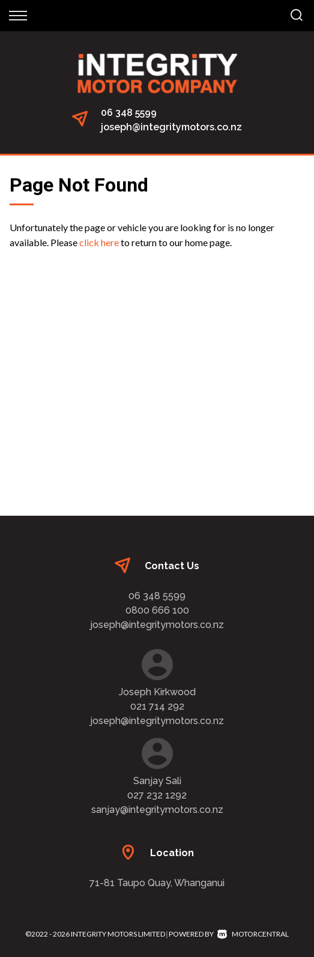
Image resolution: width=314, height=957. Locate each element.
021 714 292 (157, 706)
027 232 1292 (157, 795)
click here (99, 242)
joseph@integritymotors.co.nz (171, 127)
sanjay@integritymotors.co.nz (157, 809)
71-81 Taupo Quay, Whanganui (157, 883)
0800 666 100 (157, 610)
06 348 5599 (129, 112)
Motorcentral (253, 933)
